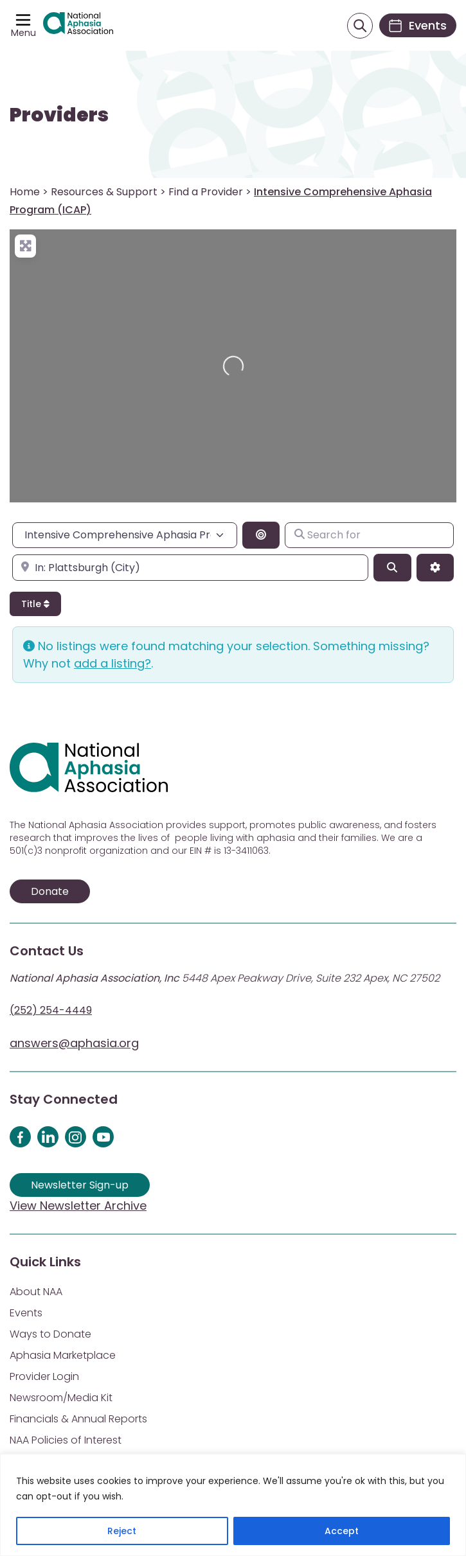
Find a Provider (205, 191)
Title (35, 603)
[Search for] (369, 535)
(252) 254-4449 (51, 1010)
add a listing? (112, 663)
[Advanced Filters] (435, 567)
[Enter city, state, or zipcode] (190, 567)
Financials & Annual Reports (78, 1418)
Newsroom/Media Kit (61, 1397)
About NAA (36, 1291)
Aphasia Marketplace (63, 1355)
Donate (50, 891)
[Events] (417, 25)
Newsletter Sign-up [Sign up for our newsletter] (80, 1185)
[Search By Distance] (261, 535)
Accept (342, 1531)
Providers (59, 115)
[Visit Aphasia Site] (78, 25)
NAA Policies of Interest (65, 1440)
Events (26, 1312)
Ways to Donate (50, 1334)
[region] (233, 1505)
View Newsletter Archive (78, 1206)
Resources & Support (104, 191)
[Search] (392, 567)
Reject (121, 1531)
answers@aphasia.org (74, 1043)
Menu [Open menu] (23, 32)
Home (25, 191)
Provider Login (44, 1376)
